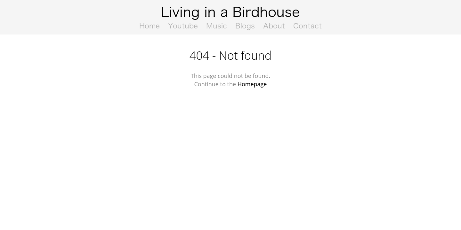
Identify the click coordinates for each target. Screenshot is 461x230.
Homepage (252, 84)
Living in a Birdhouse (230, 12)
